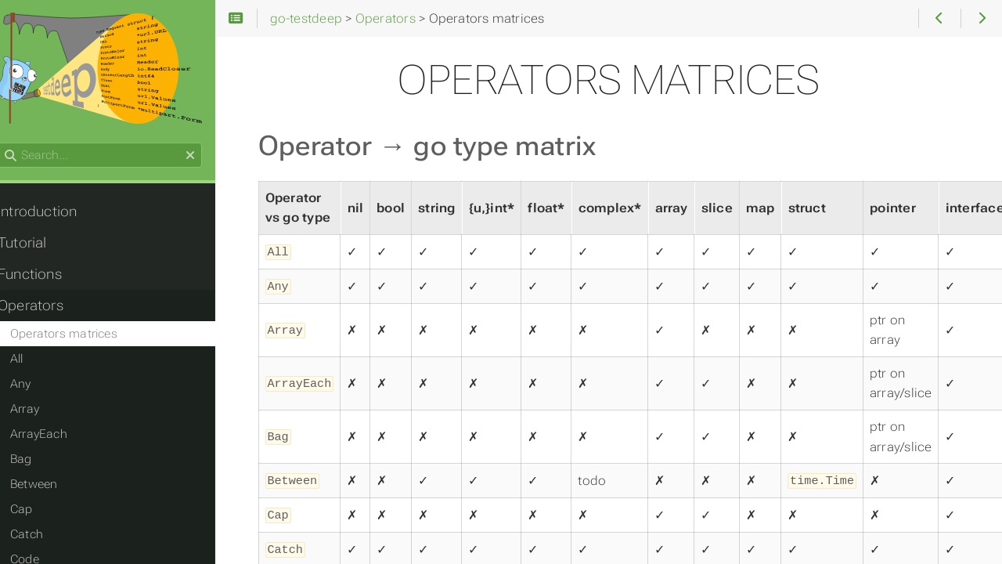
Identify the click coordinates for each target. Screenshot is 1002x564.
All (31, 361)
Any (35, 386)
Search (13, 145)
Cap (36, 511)
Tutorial (37, 245)
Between (49, 486)
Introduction (52, 214)
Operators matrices (78, 336)
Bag (36, 461)
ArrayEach (53, 436)
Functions (45, 276)
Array (39, 411)
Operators (45, 308)
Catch (41, 537)
